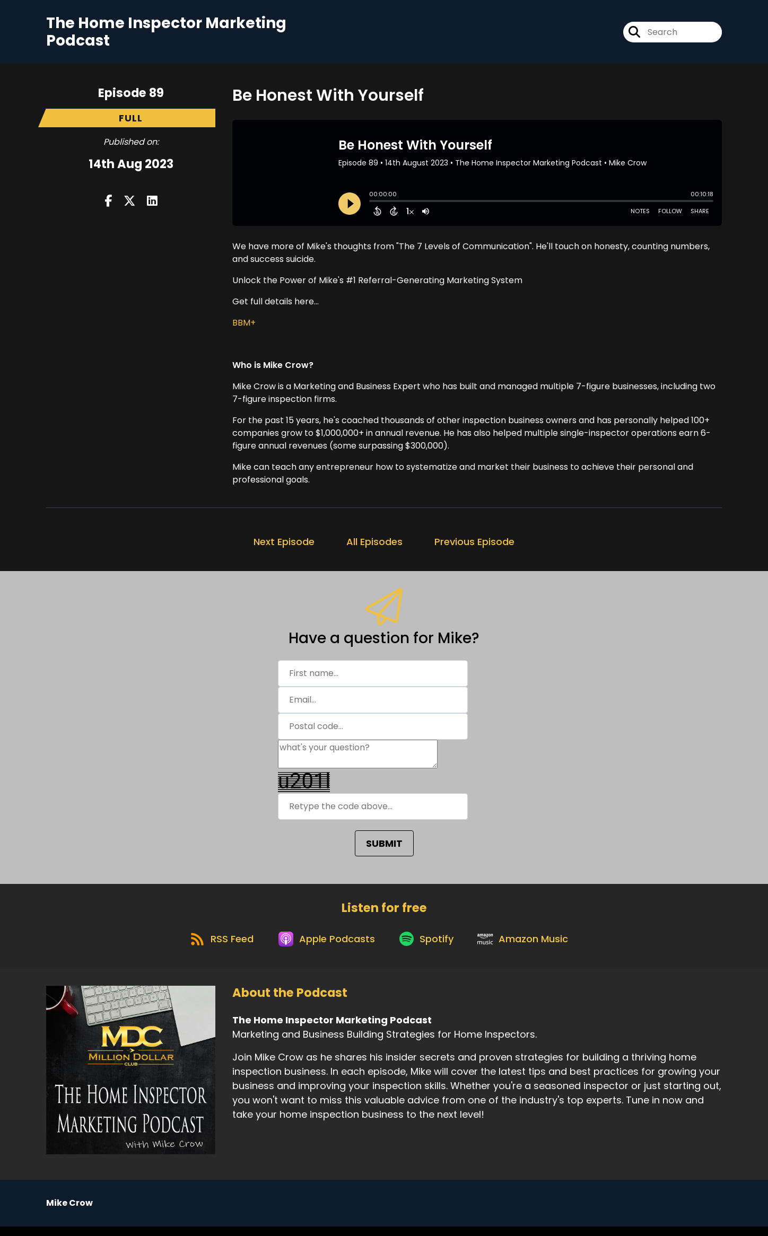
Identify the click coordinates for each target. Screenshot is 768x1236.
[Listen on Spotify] (428, 947)
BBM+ (244, 326)
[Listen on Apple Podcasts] (324, 947)
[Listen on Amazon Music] (529, 947)
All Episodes (374, 545)
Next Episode (284, 545)
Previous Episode (474, 545)
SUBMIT (384, 847)
